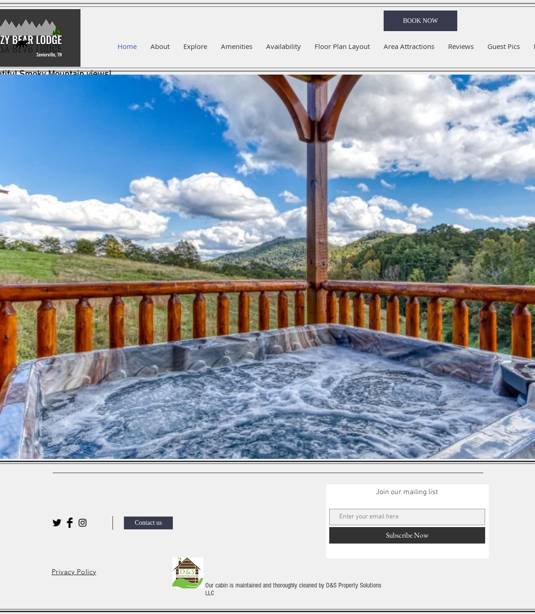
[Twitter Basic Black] (57, 522)
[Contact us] (148, 523)
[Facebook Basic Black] (69, 522)
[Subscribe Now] (407, 535)
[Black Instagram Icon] (82, 522)
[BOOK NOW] (420, 21)
